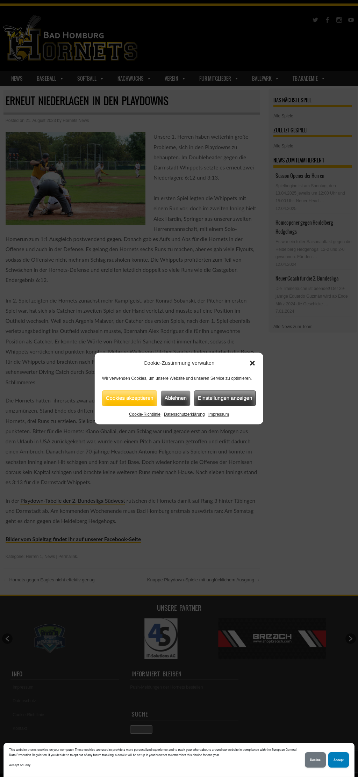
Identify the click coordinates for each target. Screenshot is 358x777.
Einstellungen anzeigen (225, 398)
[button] (252, 363)
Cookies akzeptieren (129, 398)
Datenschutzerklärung (184, 414)
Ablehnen (176, 398)
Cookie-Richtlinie (144, 414)
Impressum (218, 414)
